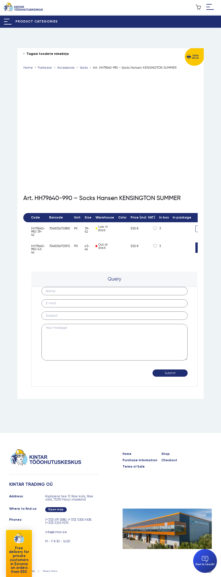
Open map (56, 509)
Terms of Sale (134, 466)
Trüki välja (195, 56)
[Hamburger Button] (210, 7)
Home (28, 67)
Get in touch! (205, 561)
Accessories (66, 67)
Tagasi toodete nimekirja (47, 53)
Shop (165, 453)
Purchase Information (140, 460)
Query (114, 279)
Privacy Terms (50, 571)
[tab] (114, 279)
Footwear (45, 67)
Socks (84, 67)
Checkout (169, 460)
